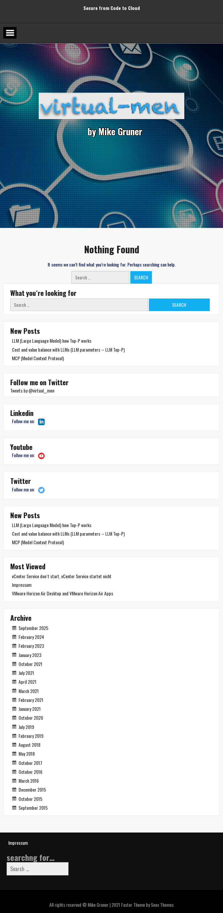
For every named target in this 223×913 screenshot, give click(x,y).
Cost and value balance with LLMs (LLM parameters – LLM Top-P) (68, 349)
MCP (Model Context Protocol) (38, 358)
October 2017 (30, 762)
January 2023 (30, 654)
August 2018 (29, 744)
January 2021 (30, 708)
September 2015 (33, 807)
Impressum (21, 584)
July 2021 (26, 672)
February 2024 (31, 636)
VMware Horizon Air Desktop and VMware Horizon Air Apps (62, 593)
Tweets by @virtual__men (32, 390)
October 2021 (30, 663)
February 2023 (31, 645)
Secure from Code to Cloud (111, 6)
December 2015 (32, 789)
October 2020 (31, 717)
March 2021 (29, 690)
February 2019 (31, 735)
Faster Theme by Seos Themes (147, 904)
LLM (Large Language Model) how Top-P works (51, 340)
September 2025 (33, 627)
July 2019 (26, 726)
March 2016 (29, 780)
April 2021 (27, 681)
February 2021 (31, 699)
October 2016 (30, 771)
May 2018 (27, 753)
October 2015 (30, 798)
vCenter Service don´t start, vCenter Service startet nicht (62, 576)
